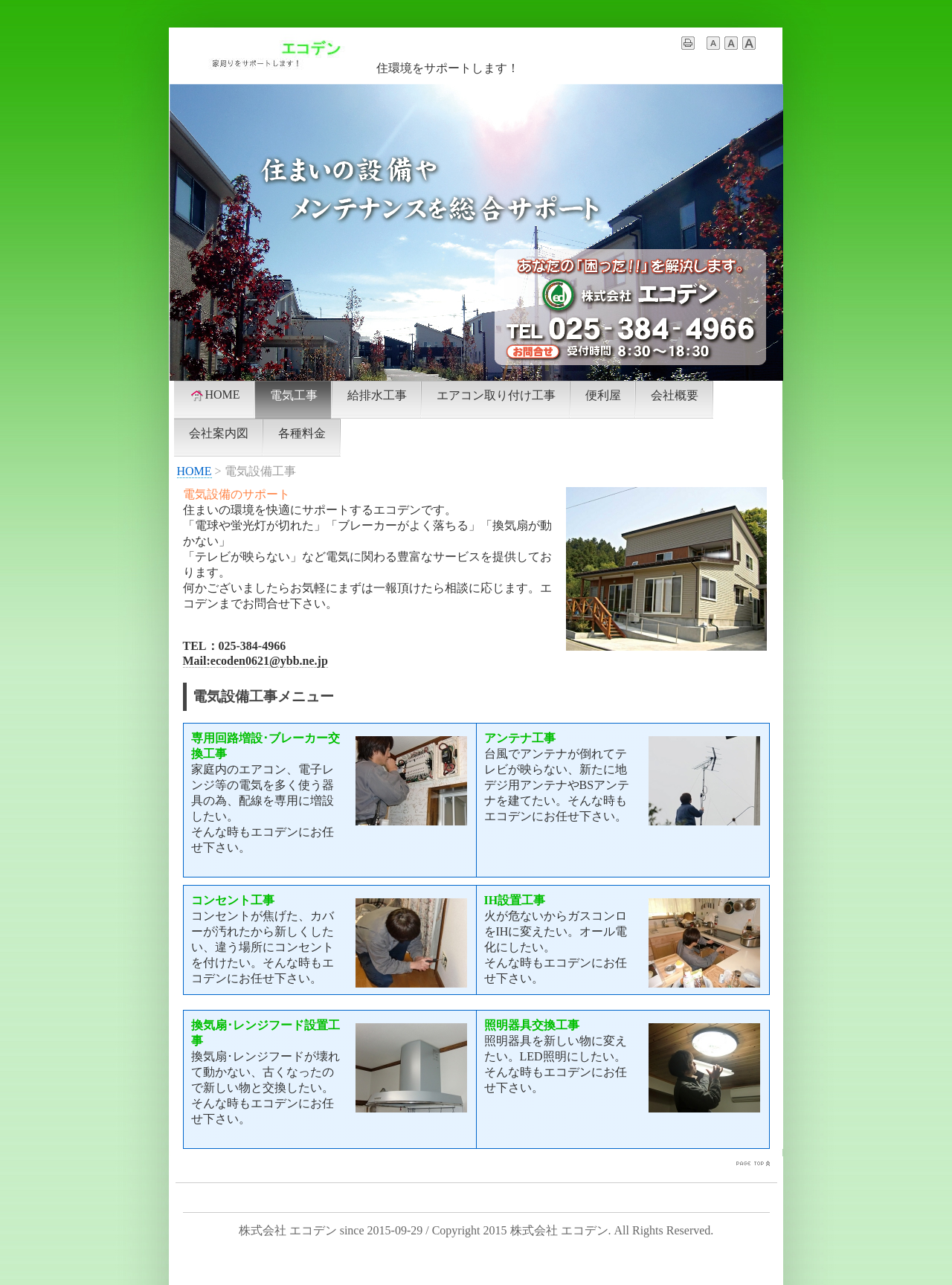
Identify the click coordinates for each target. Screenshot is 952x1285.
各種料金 (302, 433)
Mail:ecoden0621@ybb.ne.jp (255, 660)
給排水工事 (377, 395)
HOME (214, 395)
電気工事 (294, 395)
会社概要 (674, 395)
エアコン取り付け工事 (496, 395)
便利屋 (603, 395)
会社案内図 (218, 433)
